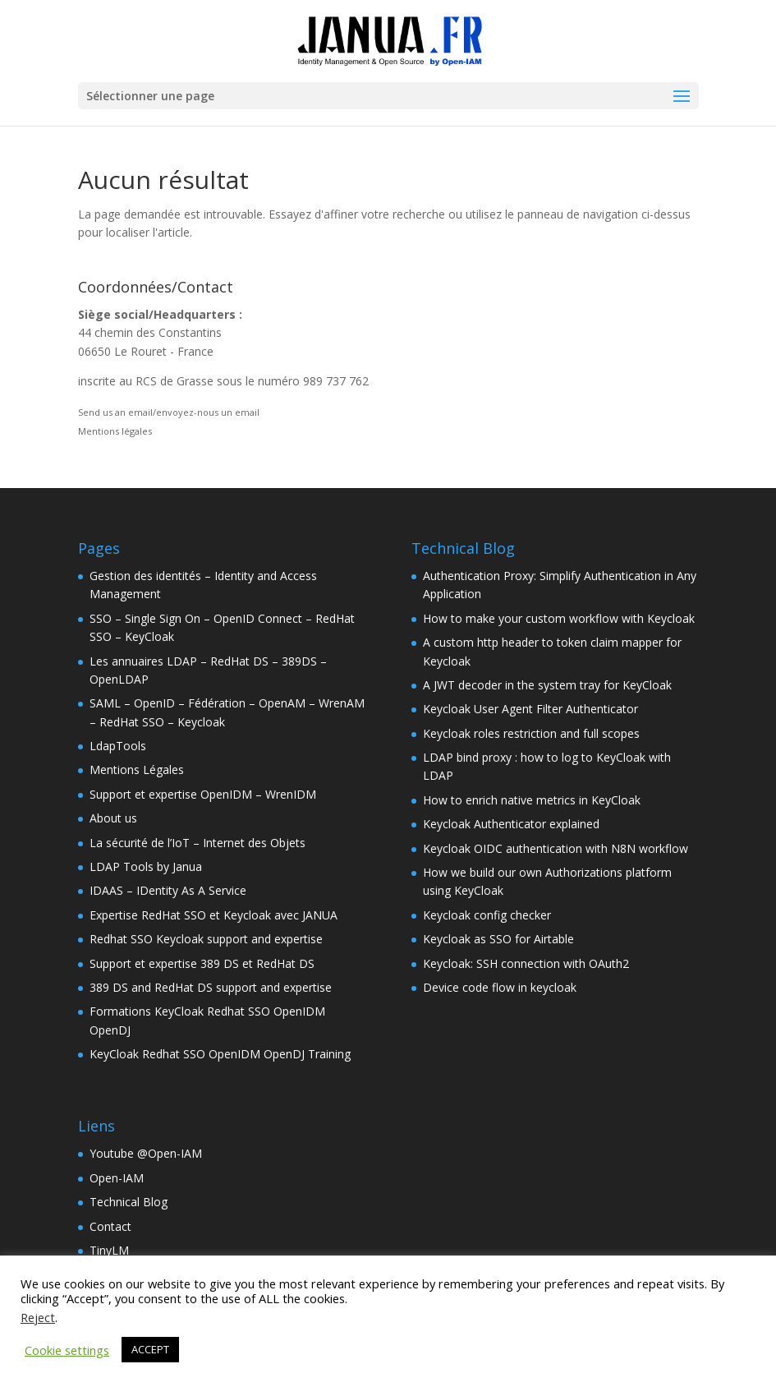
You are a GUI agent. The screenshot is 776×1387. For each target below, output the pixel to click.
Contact (110, 1226)
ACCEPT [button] (150, 1349)
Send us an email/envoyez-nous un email (168, 412)
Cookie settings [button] (67, 1350)
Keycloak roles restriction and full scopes (531, 733)
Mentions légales (115, 431)
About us (113, 818)
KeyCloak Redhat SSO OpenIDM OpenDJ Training (220, 1054)
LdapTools (118, 745)
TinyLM (109, 1250)
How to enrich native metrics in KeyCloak (532, 800)
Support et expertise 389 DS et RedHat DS (202, 963)
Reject (38, 1317)
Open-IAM (117, 1178)
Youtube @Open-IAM (146, 1153)
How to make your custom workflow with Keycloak (559, 618)
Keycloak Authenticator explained (511, 824)
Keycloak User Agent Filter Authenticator (530, 709)
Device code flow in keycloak (499, 987)
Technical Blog (129, 1202)
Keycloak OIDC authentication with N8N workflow (555, 848)
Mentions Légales (137, 769)
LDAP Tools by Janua (146, 866)
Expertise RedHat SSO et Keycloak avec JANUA (213, 915)
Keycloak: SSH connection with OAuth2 (526, 963)
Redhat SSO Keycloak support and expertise (206, 939)
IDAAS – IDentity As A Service (168, 890)
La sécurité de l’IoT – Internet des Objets (197, 842)
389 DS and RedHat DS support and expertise (211, 987)
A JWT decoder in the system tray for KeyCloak (547, 685)
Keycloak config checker (487, 915)
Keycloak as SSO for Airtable (498, 939)
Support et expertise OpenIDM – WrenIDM (203, 794)
